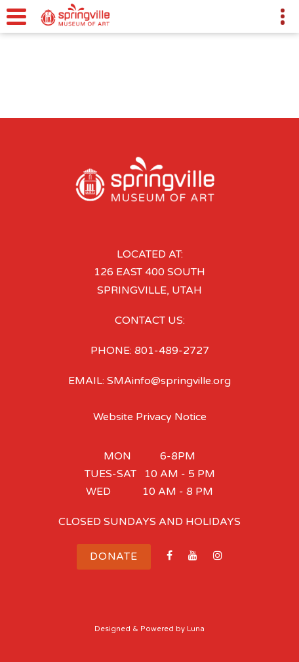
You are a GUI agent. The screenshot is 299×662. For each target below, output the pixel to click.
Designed (112, 629)
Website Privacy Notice (150, 416)
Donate (114, 556)
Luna (196, 629)
